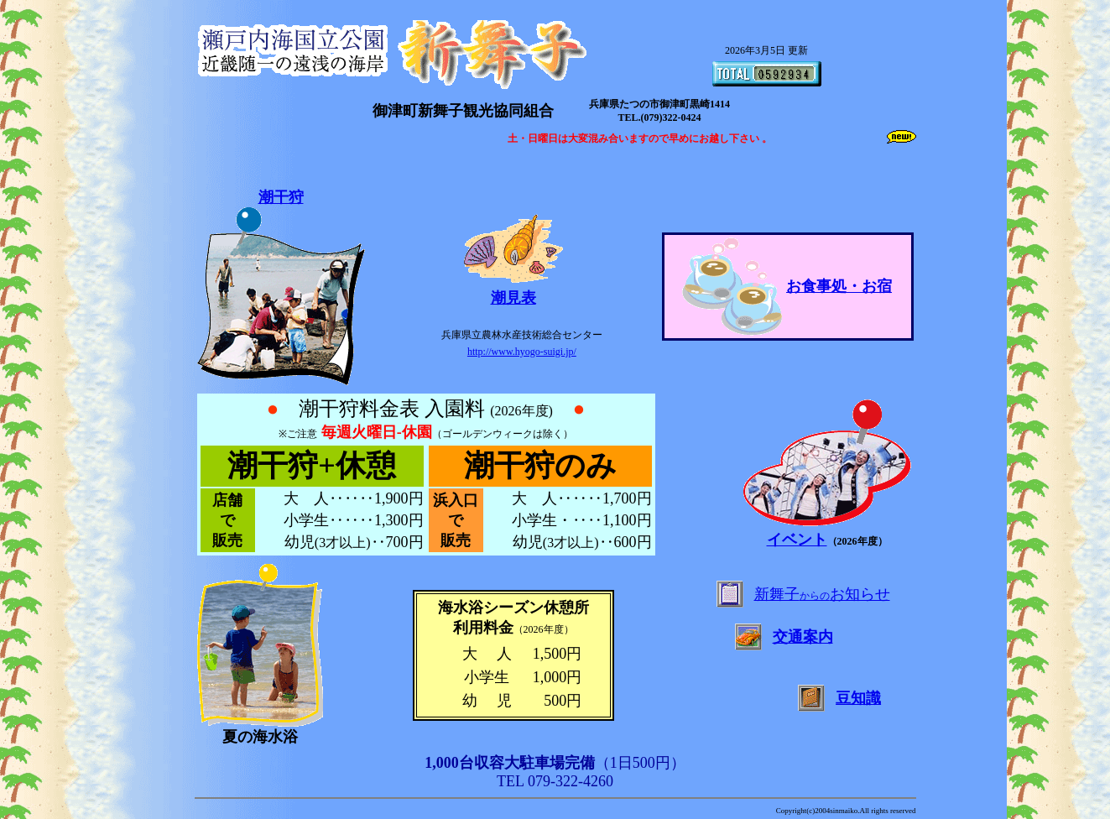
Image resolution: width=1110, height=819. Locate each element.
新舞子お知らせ (822, 594)
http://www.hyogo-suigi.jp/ (521, 351)
